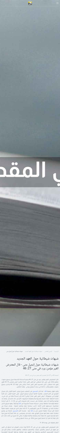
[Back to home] (30, 3)
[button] (57, 3)
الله (46, 391)
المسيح (35, 391)
